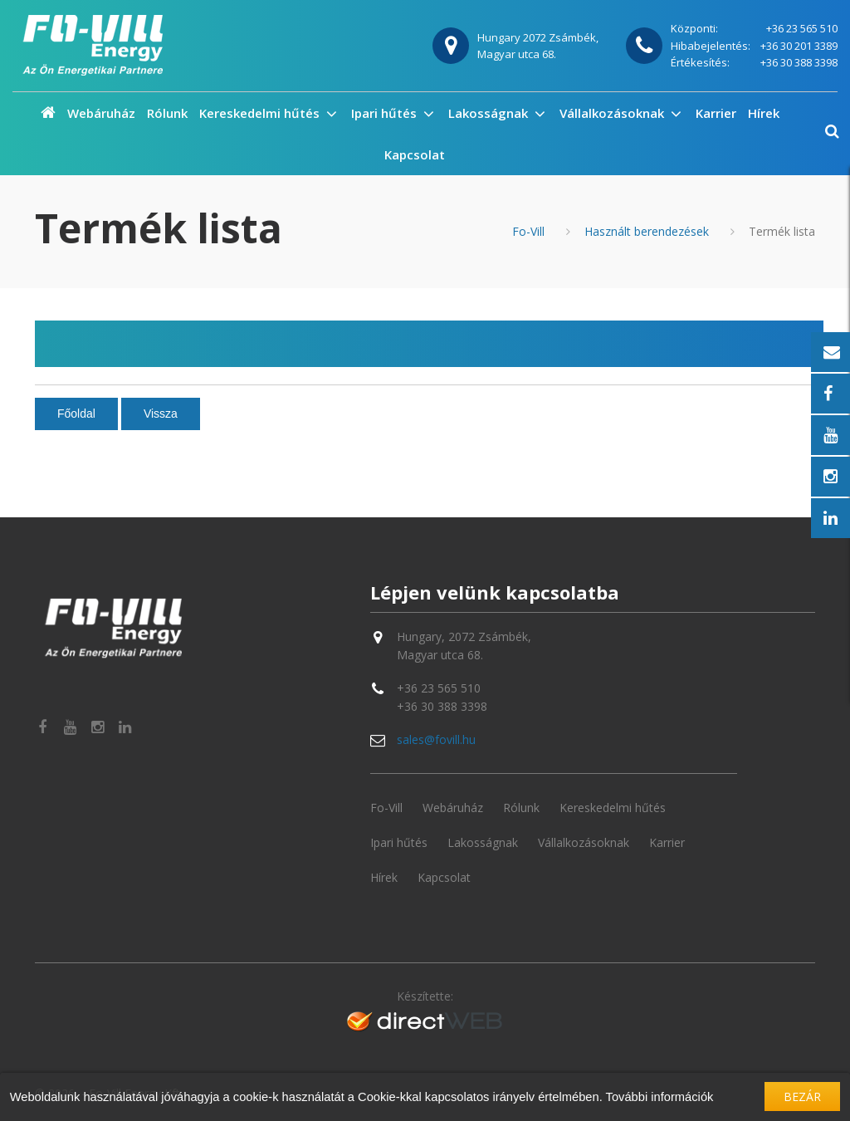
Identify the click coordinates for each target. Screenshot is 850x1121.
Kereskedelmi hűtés (261, 113)
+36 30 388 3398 (799, 62)
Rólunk (167, 113)
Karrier (716, 113)
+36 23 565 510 (802, 28)
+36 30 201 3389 (799, 45)
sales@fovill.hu (436, 739)
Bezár (802, 1096)
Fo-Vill (528, 231)
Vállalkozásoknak (613, 113)
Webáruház (101, 113)
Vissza (161, 413)
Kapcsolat (414, 154)
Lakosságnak (489, 113)
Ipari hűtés (385, 113)
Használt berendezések (646, 231)
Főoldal (76, 413)
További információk (660, 1097)
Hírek (763, 113)
